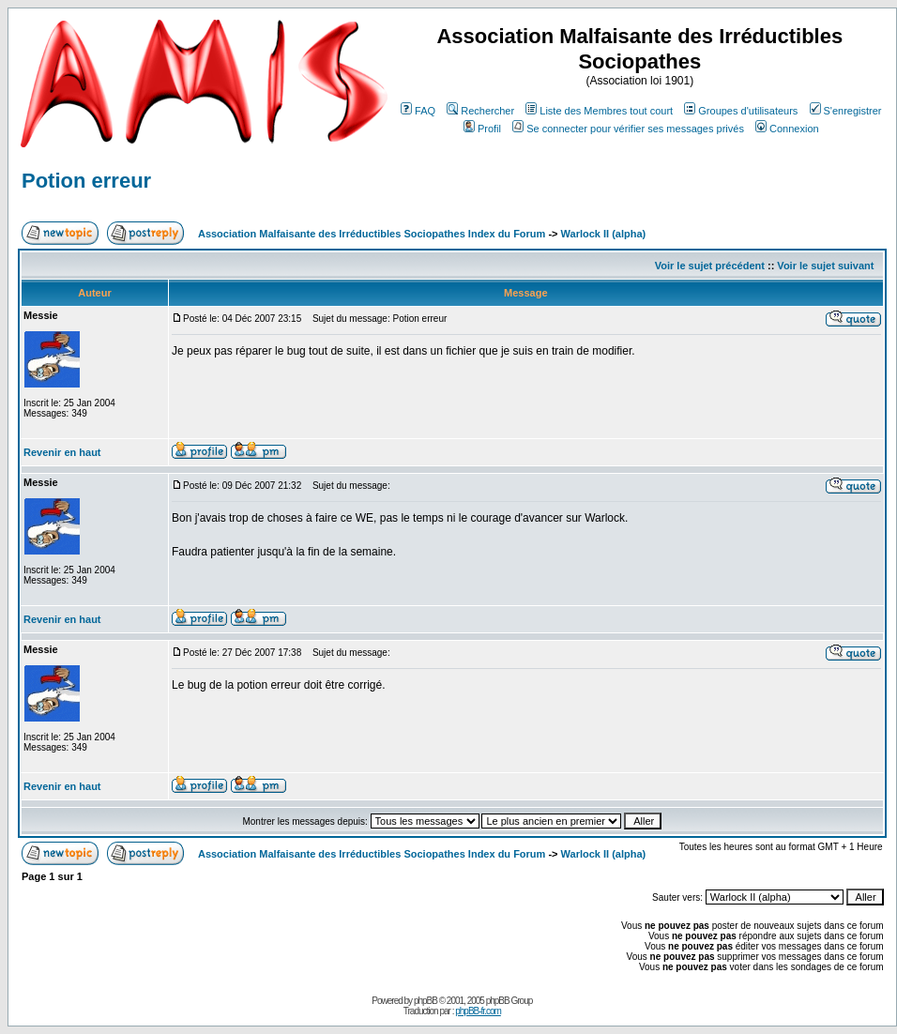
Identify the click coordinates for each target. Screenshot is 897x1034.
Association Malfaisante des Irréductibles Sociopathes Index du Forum (371, 233)
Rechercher (480, 110)
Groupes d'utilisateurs (741, 110)
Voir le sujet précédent (710, 265)
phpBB (425, 1001)
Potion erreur (86, 180)
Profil (482, 128)
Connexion (787, 128)
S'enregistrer (846, 110)
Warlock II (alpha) (603, 233)
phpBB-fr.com (478, 1011)
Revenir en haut (62, 452)
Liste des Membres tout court (599, 110)
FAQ (418, 110)
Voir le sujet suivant (825, 265)
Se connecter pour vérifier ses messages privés (628, 128)
